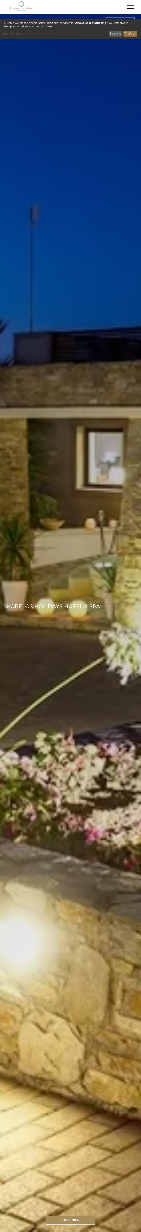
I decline (115, 33)
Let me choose (13, 33)
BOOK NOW (70, 1220)
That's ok (130, 33)
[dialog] (70, 29)
